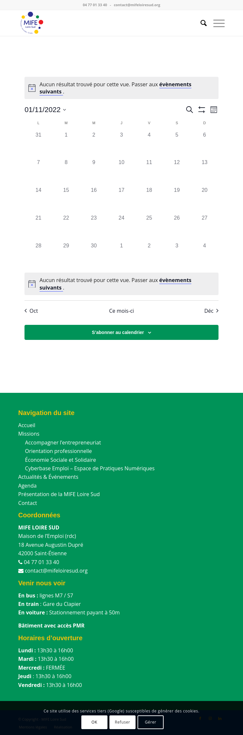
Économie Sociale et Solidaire (57, 459)
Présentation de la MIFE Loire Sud (59, 494)
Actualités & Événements (48, 476)
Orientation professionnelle (55, 451)
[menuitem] (200, 23)
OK (94, 722)
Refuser (122, 722)
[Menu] (216, 23)
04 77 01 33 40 (95, 4)
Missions (29, 433)
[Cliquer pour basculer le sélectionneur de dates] (45, 109)
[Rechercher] (200, 23)
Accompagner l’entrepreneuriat (59, 442)
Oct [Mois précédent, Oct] (31, 310)
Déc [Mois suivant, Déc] (211, 310)
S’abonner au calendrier (118, 332)
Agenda (27, 485)
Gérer (150, 722)
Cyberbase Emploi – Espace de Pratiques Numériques (86, 468)
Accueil (26, 425)
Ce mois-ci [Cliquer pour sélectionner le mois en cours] (121, 310)
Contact (27, 503)
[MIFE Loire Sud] (101, 23)
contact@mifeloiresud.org (137, 4)
